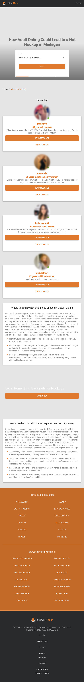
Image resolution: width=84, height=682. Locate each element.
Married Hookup (62, 558)
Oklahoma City (62, 515)
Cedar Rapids (62, 522)
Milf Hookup (22, 579)
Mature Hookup (62, 586)
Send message (41, 138)
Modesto (21, 529)
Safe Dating (42, 669)
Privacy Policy (42, 673)
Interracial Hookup (22, 558)
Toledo (21, 515)
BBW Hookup (62, 572)
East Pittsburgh (22, 508)
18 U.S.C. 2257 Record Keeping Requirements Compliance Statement (42, 627)
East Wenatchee (62, 508)
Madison (62, 529)
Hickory (22, 522)
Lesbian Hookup (62, 565)
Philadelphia (21, 502)
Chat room (22, 600)
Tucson (22, 536)
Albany (62, 502)
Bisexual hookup (21, 565)
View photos (42, 145)
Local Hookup (62, 600)
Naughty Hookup (62, 579)
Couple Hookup (22, 586)
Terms (42, 653)
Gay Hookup (62, 593)
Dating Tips (42, 641)
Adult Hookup (22, 593)
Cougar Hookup (22, 572)
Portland (62, 536)
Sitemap (42, 657)
